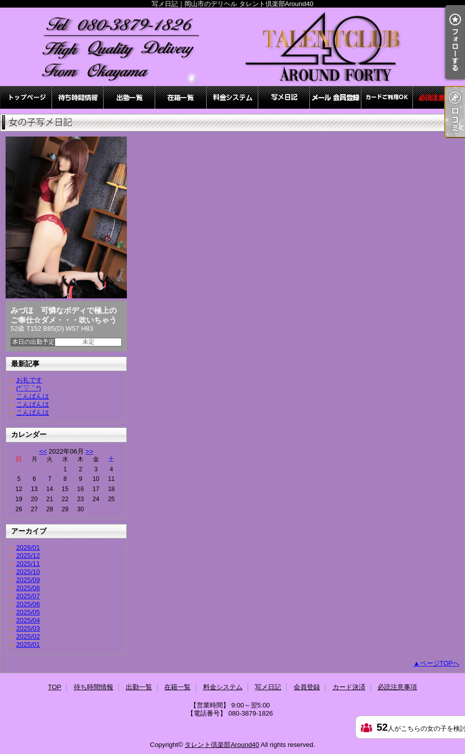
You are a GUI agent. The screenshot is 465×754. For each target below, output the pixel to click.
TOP (26, 97)
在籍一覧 (181, 97)
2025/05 (28, 612)
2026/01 (28, 547)
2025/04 (28, 620)
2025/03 (28, 628)
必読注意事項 (438, 97)
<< (42, 451)
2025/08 (28, 588)
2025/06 (28, 604)
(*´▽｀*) (28, 388)
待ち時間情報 (78, 97)
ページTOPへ (440, 663)
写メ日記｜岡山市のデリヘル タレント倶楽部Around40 (232, 47)
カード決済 (387, 97)
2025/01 (28, 644)
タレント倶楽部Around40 (221, 744)
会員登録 (335, 97)
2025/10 (28, 571)
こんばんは (32, 396)
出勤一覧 (129, 97)
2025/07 (28, 596)
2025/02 (28, 636)
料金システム (232, 97)
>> (89, 451)
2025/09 (28, 580)
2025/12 (28, 555)
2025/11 (28, 563)
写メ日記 (284, 97)
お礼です (29, 380)
